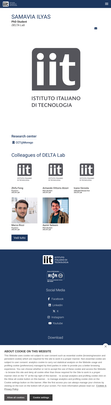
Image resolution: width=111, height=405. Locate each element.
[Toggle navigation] (106, 4)
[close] (105, 346)
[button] (95, 28)
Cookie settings (41, 397)
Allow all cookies (15, 397)
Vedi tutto (19, 237)
